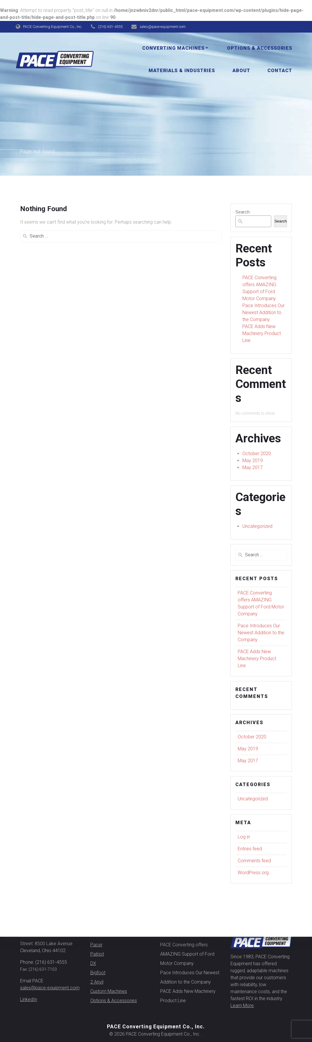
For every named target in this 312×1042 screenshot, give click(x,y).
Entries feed (250, 849)
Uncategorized (257, 526)
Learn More (242, 1005)
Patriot (97, 954)
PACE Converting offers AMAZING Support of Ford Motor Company (187, 954)
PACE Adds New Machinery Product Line (261, 333)
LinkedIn (28, 999)
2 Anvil (96, 982)
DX (93, 963)
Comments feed (254, 860)
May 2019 (252, 460)
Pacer (96, 944)
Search (242, 212)
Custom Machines (108, 991)
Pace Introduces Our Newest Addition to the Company (263, 312)
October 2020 (256, 453)
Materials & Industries (182, 70)
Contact (279, 70)
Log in (244, 837)
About (241, 70)
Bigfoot (97, 972)
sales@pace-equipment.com (50, 988)
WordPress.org (253, 872)
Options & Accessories (259, 48)
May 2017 (252, 467)
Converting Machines (173, 48)
